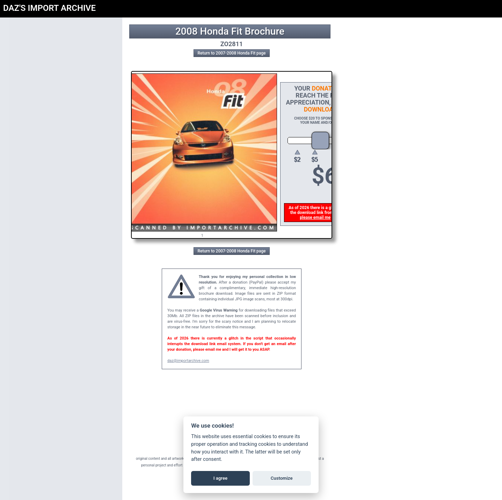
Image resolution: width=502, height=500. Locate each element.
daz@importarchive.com (188, 360)
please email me (315, 217)
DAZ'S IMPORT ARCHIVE (49, 8)
